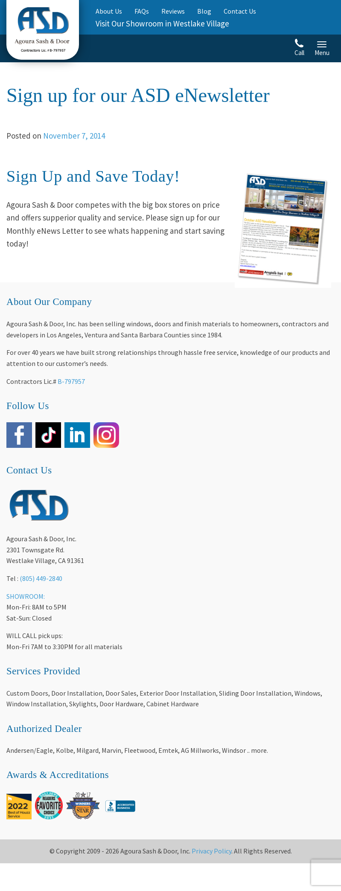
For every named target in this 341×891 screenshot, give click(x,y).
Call (299, 48)
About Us (109, 11)
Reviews (173, 11)
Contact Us (240, 11)
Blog (204, 11)
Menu (322, 49)
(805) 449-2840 (41, 578)
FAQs (141, 11)
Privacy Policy (211, 851)
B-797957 (71, 381)
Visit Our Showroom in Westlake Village (162, 23)
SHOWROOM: (25, 596)
